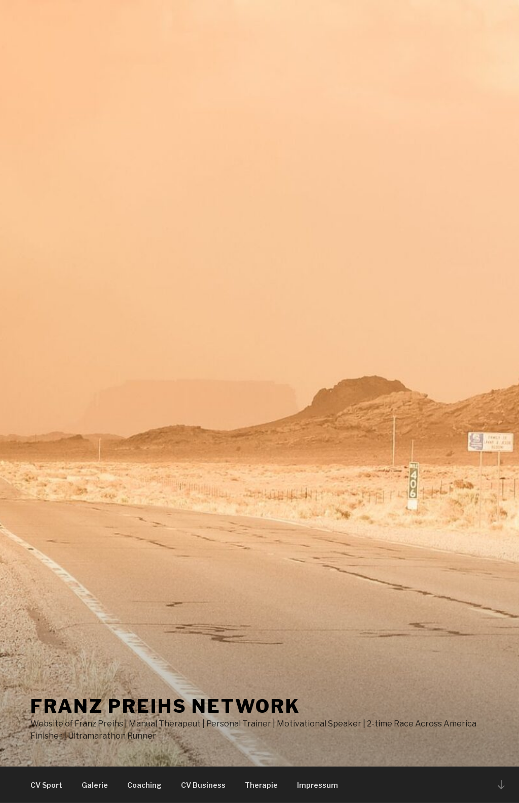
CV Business (203, 785)
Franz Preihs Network (165, 706)
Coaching (144, 785)
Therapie (261, 785)
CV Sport (46, 785)
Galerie (95, 785)
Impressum (317, 785)
